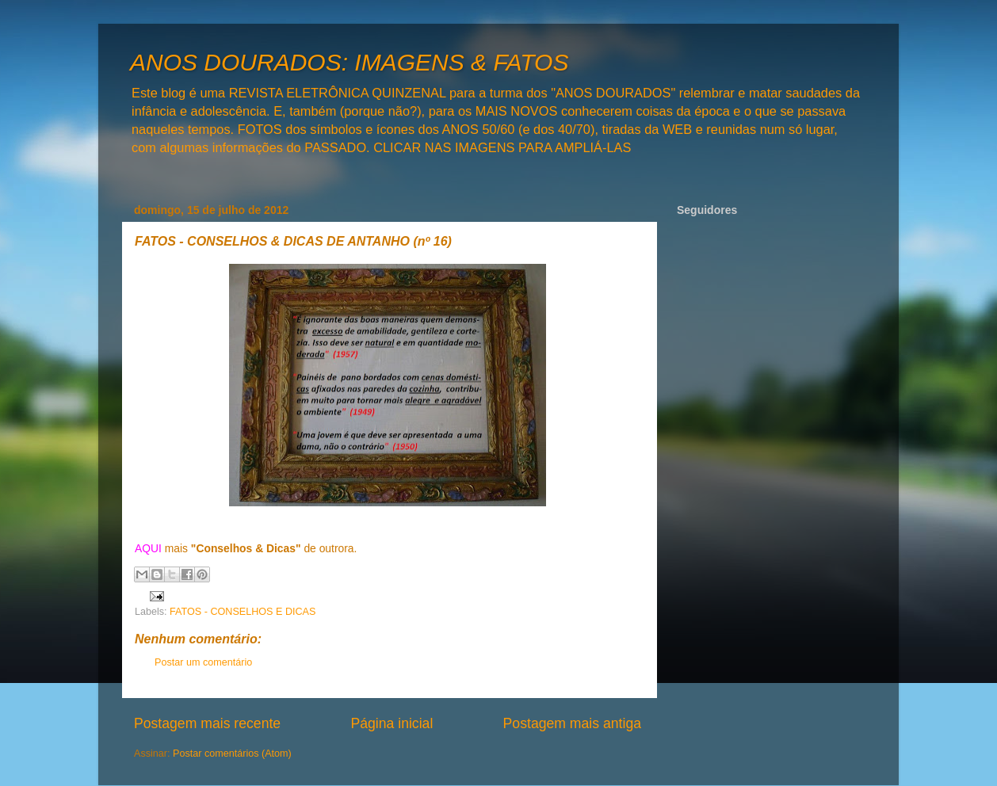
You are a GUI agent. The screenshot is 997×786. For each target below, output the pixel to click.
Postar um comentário (203, 662)
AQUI (148, 548)
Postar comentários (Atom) (232, 753)
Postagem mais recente (207, 723)
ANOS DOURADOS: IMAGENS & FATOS (349, 62)
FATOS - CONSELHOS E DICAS (242, 611)
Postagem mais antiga (572, 723)
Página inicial (391, 723)
